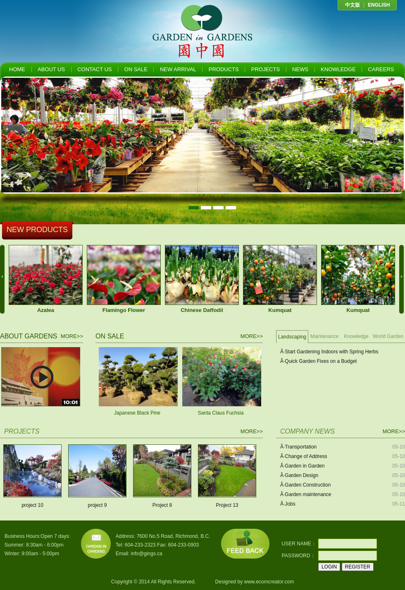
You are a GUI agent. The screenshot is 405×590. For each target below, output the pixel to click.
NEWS (300, 69)
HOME (17, 69)
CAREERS (381, 69)
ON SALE (136, 69)
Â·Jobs (287, 504)
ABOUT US (51, 69)
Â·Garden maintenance (305, 494)
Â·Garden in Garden (302, 466)
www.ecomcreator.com (269, 582)
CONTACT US (94, 69)
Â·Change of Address (303, 456)
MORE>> (72, 336)
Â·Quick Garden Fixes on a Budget (318, 361)
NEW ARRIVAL (178, 69)
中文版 (352, 5)
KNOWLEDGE (338, 69)
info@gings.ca (146, 553)
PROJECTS (265, 69)
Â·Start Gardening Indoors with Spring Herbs (329, 352)
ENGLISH (379, 5)
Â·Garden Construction (305, 485)
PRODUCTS (224, 69)
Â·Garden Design (299, 475)
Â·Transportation (298, 447)
